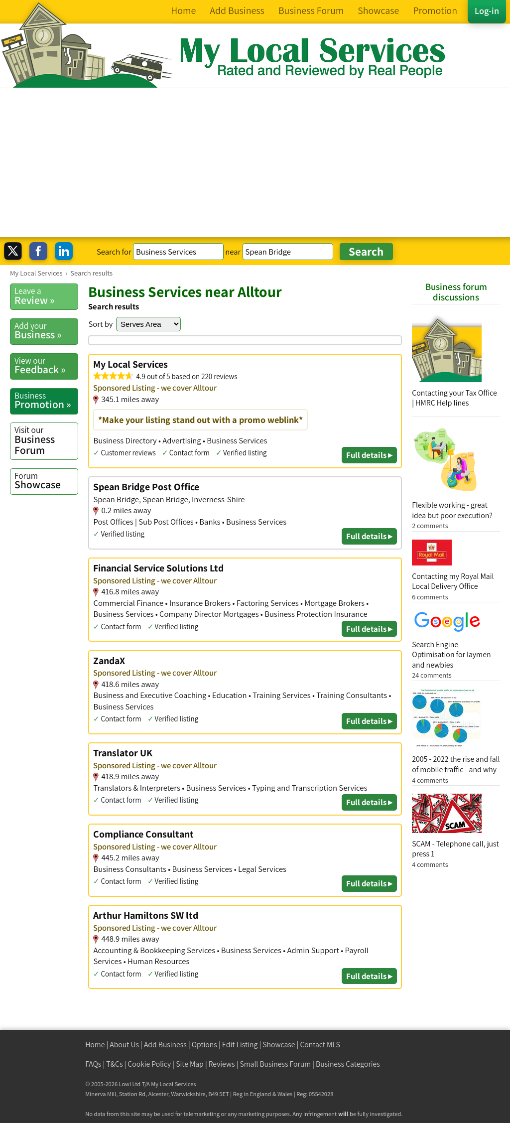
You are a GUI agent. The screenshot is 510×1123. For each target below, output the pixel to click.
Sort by (100, 323)
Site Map (190, 1064)
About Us (124, 1044)
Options (204, 1044)
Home (95, 1044)
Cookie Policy (149, 1064)
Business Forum (46, 440)
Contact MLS (320, 1044)
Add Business (165, 1044)
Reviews (222, 1064)
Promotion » (46, 401)
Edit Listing (240, 1044)
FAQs (93, 1064)
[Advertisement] (255, 162)
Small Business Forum (275, 1064)
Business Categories (348, 1064)
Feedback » (46, 366)
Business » (46, 331)
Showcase (46, 481)
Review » (46, 296)
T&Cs (114, 1064)
